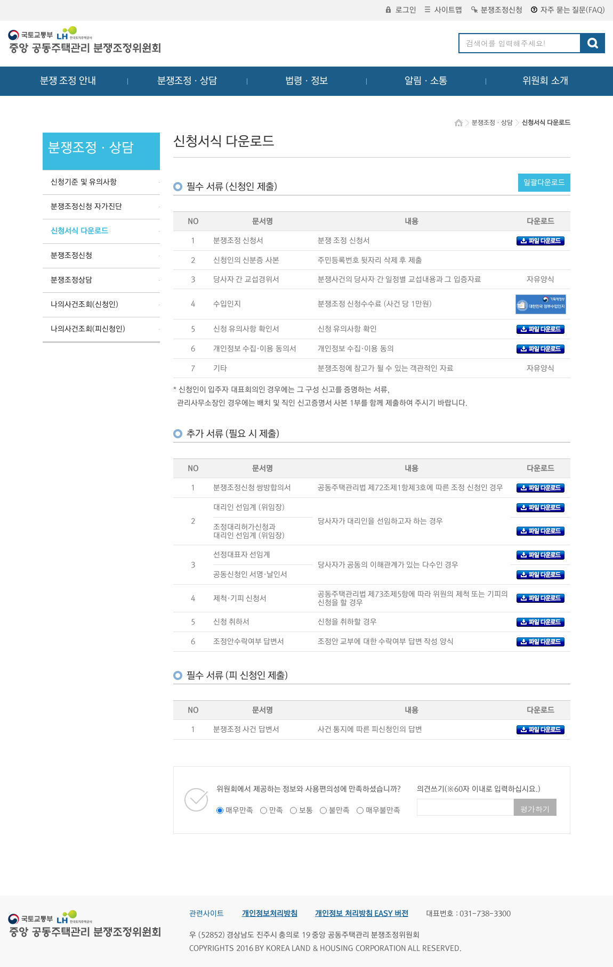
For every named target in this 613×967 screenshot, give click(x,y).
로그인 (401, 10)
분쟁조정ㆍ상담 (187, 81)
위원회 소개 (545, 81)
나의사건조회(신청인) (84, 304)
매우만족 (239, 810)
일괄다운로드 (544, 182)
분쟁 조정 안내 (68, 81)
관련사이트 (206, 913)
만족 (276, 810)
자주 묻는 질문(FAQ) (568, 10)
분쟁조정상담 (71, 280)
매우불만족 (383, 810)
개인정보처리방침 (269, 913)
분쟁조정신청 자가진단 (86, 206)
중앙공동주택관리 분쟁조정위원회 (85, 41)
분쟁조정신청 (496, 10)
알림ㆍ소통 (426, 81)
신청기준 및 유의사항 (84, 182)
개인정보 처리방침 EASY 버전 (361, 913)
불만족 (339, 810)
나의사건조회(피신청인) (88, 329)
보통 (306, 810)
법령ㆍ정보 (306, 81)
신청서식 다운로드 (79, 231)
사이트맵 (443, 10)
